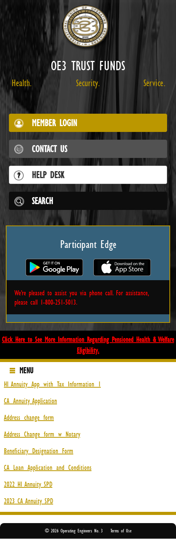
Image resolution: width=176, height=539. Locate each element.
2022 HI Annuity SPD (28, 484)
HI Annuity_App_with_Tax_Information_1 (52, 383)
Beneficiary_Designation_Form (38, 450)
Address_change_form (29, 417)
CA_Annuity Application (30, 400)
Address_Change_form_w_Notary (42, 433)
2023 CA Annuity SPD (28, 500)
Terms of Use (120, 530)
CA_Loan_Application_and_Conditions (47, 467)
